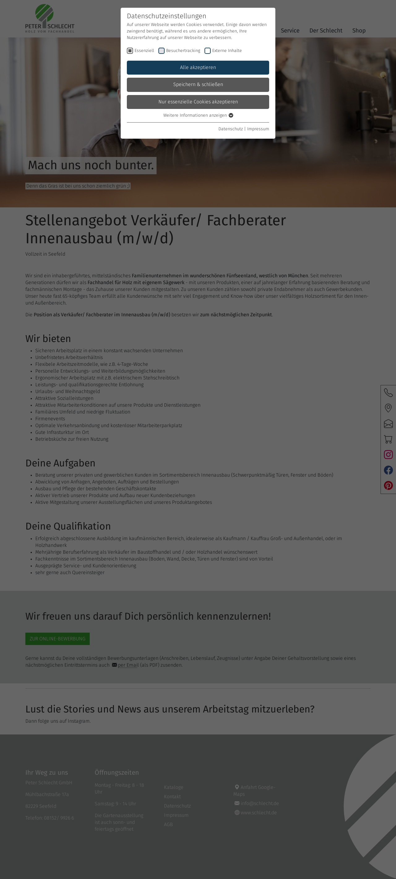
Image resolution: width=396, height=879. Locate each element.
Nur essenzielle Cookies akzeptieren (198, 101)
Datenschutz (230, 129)
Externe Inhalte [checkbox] (227, 51)
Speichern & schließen (198, 84)
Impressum (258, 129)
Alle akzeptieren (198, 67)
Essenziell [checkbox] (144, 51)
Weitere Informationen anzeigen (198, 115)
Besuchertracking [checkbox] (183, 51)
